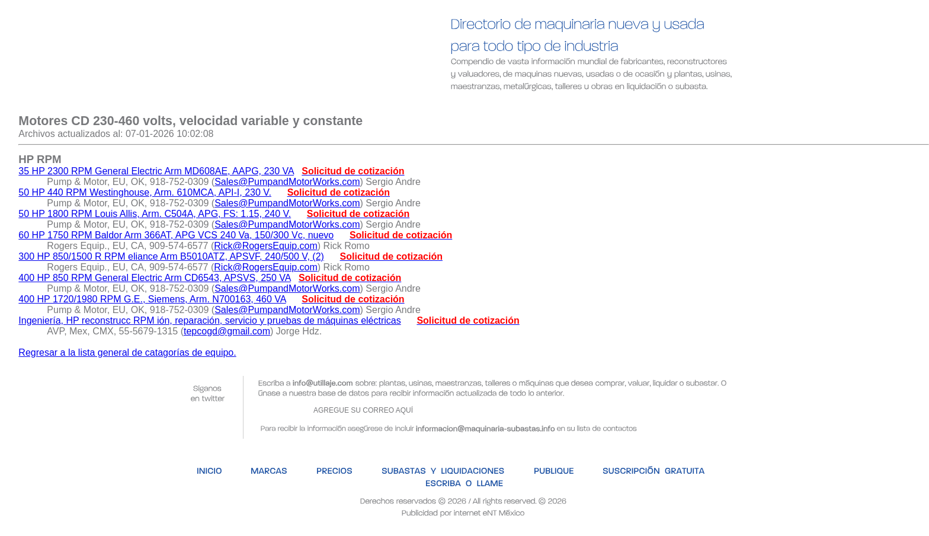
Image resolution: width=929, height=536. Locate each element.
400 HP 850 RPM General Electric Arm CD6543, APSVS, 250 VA (154, 278)
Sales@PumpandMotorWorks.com (287, 182)
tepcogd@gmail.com (227, 331)
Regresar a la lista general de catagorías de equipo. (127, 352)
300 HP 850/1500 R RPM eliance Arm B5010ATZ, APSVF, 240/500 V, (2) (171, 256)
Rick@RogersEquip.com (266, 246)
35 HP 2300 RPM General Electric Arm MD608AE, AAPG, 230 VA (156, 171)
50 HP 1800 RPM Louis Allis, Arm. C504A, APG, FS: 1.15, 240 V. (154, 214)
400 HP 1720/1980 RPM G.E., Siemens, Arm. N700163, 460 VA (152, 299)
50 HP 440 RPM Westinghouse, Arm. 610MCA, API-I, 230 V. (144, 192)
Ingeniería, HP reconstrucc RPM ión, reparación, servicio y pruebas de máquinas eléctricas (209, 320)
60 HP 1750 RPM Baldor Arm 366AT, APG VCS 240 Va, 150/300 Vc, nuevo (176, 235)
